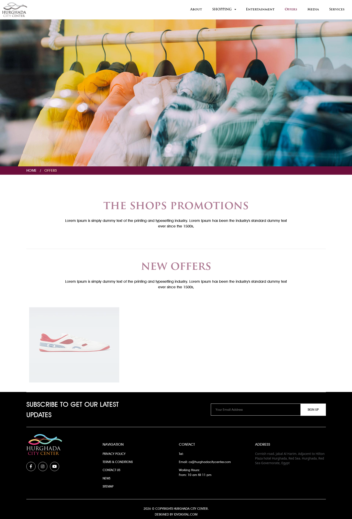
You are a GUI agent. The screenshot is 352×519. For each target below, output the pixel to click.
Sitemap (108, 486)
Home (31, 170)
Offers (291, 9)
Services (337, 9)
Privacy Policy (114, 454)
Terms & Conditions (118, 462)
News (106, 478)
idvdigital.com (185, 514)
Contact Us (111, 470)
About (196, 9)
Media (313, 9)
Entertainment (260, 9)
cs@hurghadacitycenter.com (210, 462)
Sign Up (313, 409)
